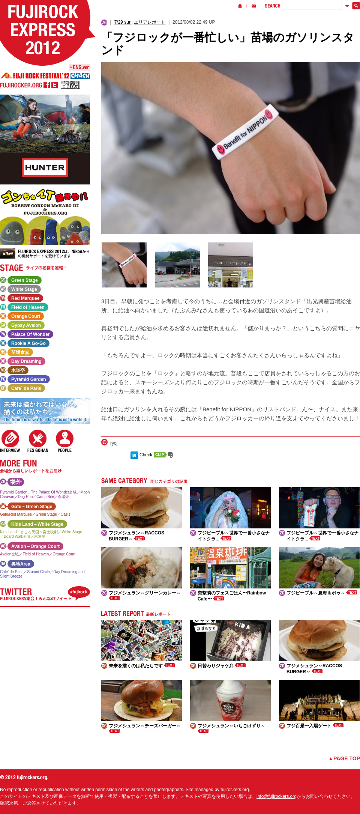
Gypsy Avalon (26, 325)
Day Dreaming (26, 361)
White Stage (24, 289)
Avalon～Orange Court (35, 546)
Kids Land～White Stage (37, 524)
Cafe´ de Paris (26, 388)
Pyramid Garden (28, 379)
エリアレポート (149, 22)
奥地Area (20, 564)
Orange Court (25, 316)
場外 (16, 481)
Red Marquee (25, 298)
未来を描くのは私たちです (142, 665)
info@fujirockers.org (276, 796)
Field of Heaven (28, 307)
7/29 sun (123, 22)
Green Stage (24, 280)
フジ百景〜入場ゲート (315, 725)
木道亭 (18, 370)
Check (146, 454)
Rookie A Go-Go (28, 343)
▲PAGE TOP (344, 758)
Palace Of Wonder (30, 334)
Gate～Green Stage (31, 506)
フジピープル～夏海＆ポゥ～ (321, 593)
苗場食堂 (20, 352)
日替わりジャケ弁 (222, 665)
